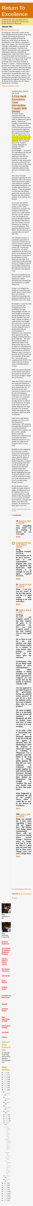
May (7, 1119)
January (8, 1179)
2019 (5, 1088)
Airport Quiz (7, 1158)
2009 (5, 1200)
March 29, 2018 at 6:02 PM (23, 545)
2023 (5, 1079)
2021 (5, 1083)
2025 (5, 1075)
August (8, 1111)
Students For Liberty (7, 1154)
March (7, 1123)
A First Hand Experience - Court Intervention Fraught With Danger (19, 104)
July (7, 1115)
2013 (5, 1192)
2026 (5, 1073)
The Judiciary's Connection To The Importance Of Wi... (8, 1167)
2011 (5, 1196)
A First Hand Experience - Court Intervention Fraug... (8, 1132)
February (8, 1176)
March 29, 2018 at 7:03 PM (23, 585)
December (7, 1093)
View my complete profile (10, 86)
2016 (5, 1185)
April (7, 1121)
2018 (5, 1090)
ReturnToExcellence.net (11, 30)
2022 (5, 1081)
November (8, 1098)
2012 (5, 1194)
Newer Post (15, 889)
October (8, 1102)
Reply (18, 537)
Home (21, 889)
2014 (5, 1189)
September (8, 1107)
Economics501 (21, 543)
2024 (5, 1077)
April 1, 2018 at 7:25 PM (23, 815)
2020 (5, 1085)
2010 (5, 1198)
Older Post (27, 889)
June (7, 1117)
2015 (5, 1187)
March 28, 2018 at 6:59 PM (23, 522)
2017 (5, 1183)
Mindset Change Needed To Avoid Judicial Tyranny (8, 1145)
